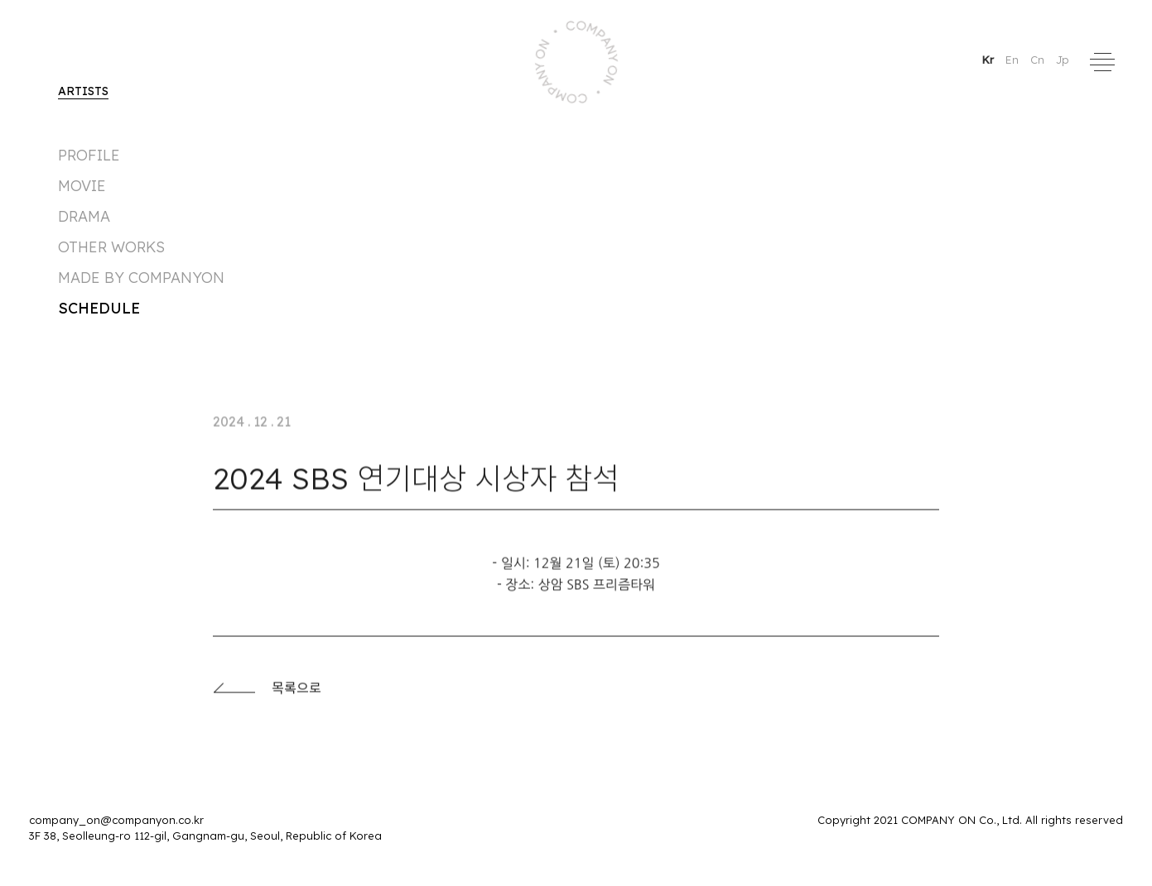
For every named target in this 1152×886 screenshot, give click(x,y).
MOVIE (82, 185)
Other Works (111, 246)
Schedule (99, 308)
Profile (89, 155)
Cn (1039, 59)
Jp (1062, 59)
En (1013, 59)
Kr (989, 59)
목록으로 (267, 693)
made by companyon (141, 277)
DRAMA (84, 216)
